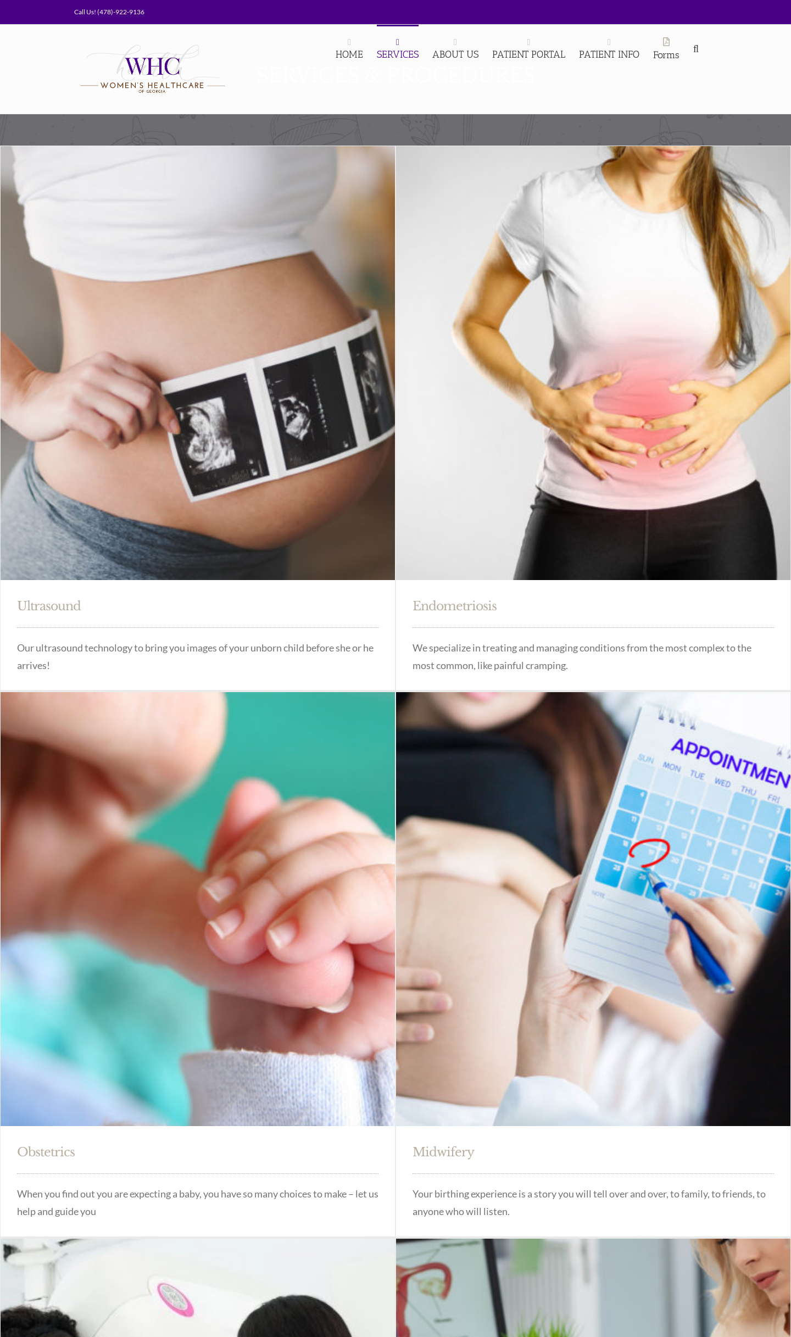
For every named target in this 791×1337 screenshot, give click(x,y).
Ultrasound (49, 606)
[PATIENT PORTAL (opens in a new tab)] (528, 48)
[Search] (698, 48)
